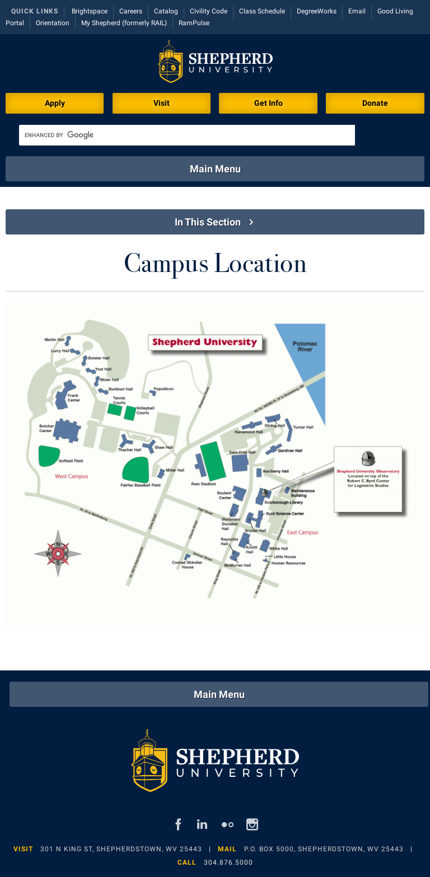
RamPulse (194, 23)
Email (357, 11)
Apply (55, 103)
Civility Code (208, 11)
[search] (187, 135)
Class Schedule (262, 11)
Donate (375, 103)
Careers (130, 11)
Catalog (166, 11)
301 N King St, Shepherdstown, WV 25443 (121, 849)
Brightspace (90, 11)
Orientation (52, 23)
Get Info (268, 103)
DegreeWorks (316, 11)
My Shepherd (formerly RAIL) (124, 23)
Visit (161, 103)
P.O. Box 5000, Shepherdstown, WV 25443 (324, 849)
